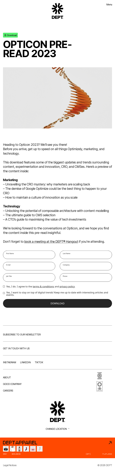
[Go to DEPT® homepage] (57, 11)
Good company (12, 384)
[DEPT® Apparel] (57, 448)
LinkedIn (25, 362)
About (7, 377)
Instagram (9, 362)
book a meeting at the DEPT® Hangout (51, 242)
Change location (57, 428)
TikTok (39, 362)
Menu (109, 4)
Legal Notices (10, 465)
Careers (8, 390)
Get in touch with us (16, 348)
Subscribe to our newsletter (22, 334)
